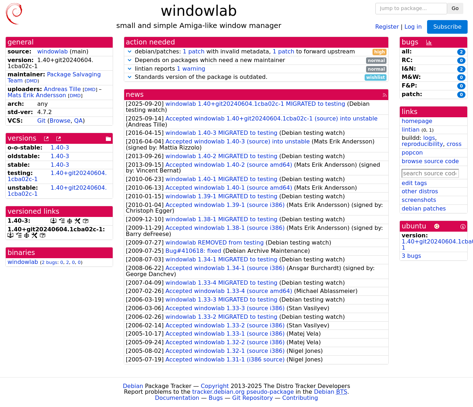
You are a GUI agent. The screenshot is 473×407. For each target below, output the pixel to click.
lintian (411, 129)
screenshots (419, 200)
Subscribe (447, 26)
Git (41, 120)
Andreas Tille (62, 89)
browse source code (430, 161)
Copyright (215, 386)
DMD (31, 81)
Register (387, 26)
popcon (412, 152)
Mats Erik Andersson (37, 95)
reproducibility (422, 144)
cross (454, 144)
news (135, 94)
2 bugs (49, 262)
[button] (129, 51)
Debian (133, 386)
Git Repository (252, 397)
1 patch (193, 51)
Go (455, 8)
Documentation (177, 397)
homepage (417, 121)
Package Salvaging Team (54, 77)
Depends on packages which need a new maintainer (256, 60)
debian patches (424, 208)
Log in (413, 26)
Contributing (300, 397)
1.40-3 (60, 147)
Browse (60, 120)
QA (78, 120)
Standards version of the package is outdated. (256, 77)
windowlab (52, 51)
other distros (420, 191)
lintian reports (256, 69)
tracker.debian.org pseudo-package (243, 391)
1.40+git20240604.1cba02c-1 (57, 176)
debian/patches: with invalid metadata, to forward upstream (256, 52)
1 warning (191, 68)
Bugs (216, 397)
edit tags (414, 183)
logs (429, 137)
